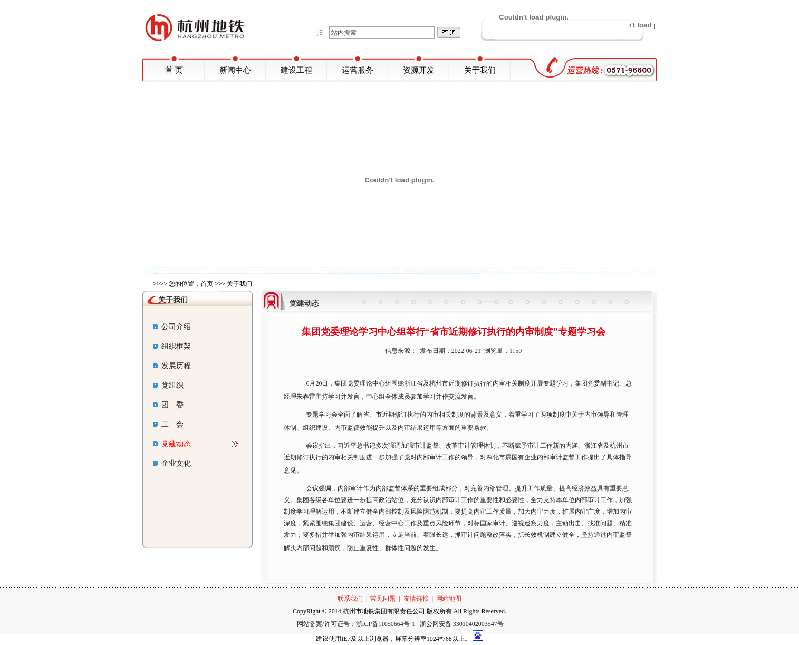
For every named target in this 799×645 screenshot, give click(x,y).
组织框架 (172, 346)
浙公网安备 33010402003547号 (462, 624)
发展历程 (172, 366)
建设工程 (296, 70)
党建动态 (172, 444)
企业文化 (172, 463)
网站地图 (448, 598)
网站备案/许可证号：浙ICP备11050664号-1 (356, 624)
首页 (206, 283)
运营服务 (357, 70)
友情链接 (416, 598)
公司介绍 (172, 327)
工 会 (168, 424)
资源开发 (419, 70)
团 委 (168, 405)
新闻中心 (235, 70)
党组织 (168, 385)
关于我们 (480, 70)
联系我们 (350, 598)
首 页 (174, 70)
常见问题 (383, 598)
